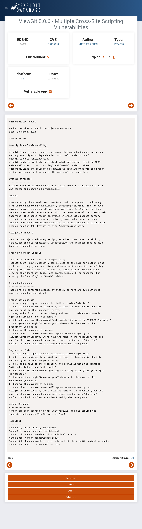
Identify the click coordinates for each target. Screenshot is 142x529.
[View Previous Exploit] (11, 105)
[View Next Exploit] (131, 105)
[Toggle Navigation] (7, 7)
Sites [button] (70, 491)
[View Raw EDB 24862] (114, 57)
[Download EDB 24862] (104, 57)
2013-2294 (53, 44)
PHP (23, 78)
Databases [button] (70, 478)
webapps (119, 44)
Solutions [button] (70, 497)
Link (132, 458)
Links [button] (70, 484)
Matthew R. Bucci (88, 44)
